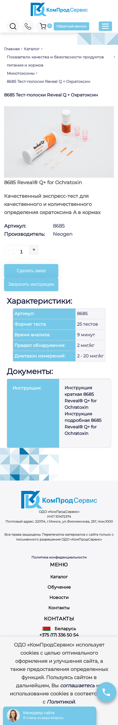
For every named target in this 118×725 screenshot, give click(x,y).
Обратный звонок (71, 26)
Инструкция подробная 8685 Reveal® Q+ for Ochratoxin (83, 423)
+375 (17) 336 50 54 (59, 635)
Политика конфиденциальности (59, 557)
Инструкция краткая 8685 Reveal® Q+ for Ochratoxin (81, 397)
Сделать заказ (31, 270)
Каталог (59, 576)
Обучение (59, 587)
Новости (59, 597)
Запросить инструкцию (31, 284)
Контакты (59, 607)
